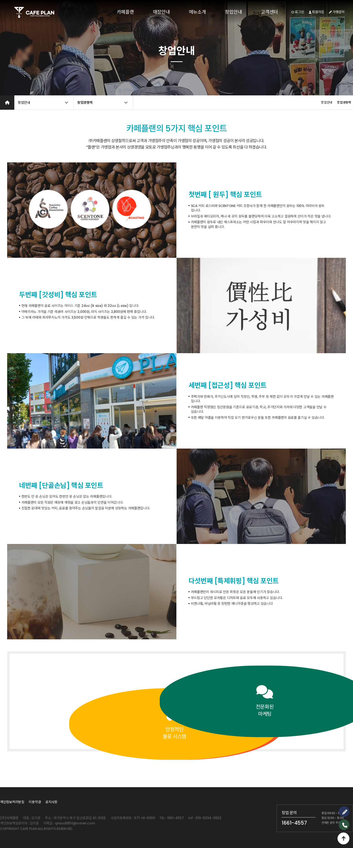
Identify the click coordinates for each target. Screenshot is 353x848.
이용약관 (35, 802)
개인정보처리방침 (12, 802)
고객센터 (269, 12)
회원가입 (316, 12)
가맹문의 (337, 12)
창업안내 (233, 12)
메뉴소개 (197, 12)
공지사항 (51, 802)
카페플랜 (125, 12)
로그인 (297, 12)
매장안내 (161, 12)
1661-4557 (294, 822)
